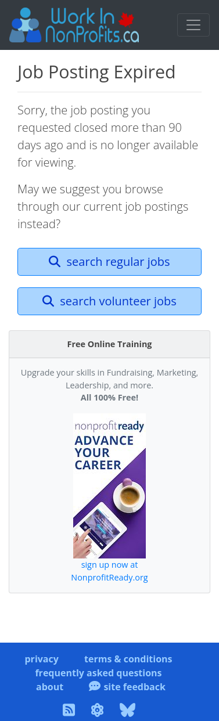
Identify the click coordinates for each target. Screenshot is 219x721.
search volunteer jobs (109, 301)
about (49, 686)
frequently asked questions (98, 672)
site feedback (127, 686)
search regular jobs (109, 261)
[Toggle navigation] (193, 25)
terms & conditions (128, 658)
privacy (41, 658)
